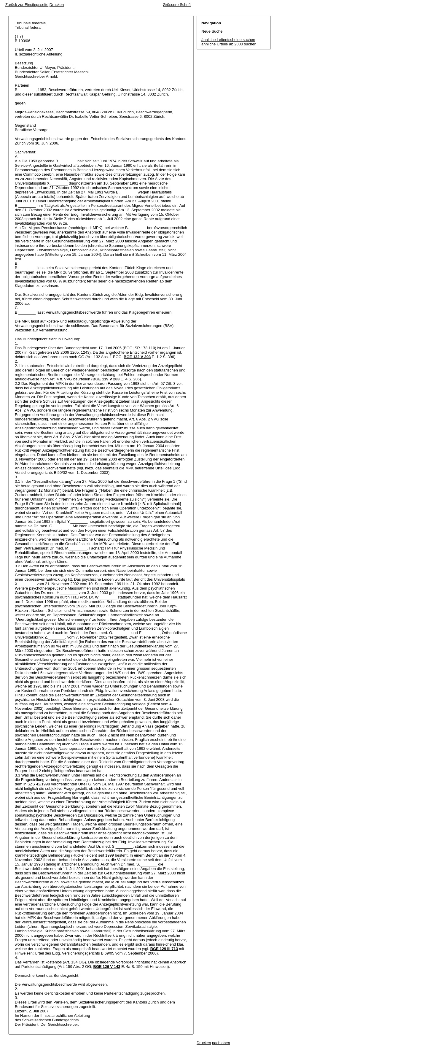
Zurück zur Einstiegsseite (26, 4)
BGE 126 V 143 (106, 966)
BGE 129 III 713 (164, 949)
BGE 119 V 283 (106, 379)
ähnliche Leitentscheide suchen (228, 39)
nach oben (221, 1043)
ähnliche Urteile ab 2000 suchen (228, 44)
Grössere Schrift (177, 4)
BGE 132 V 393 (137, 357)
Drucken (57, 4)
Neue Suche (212, 31)
